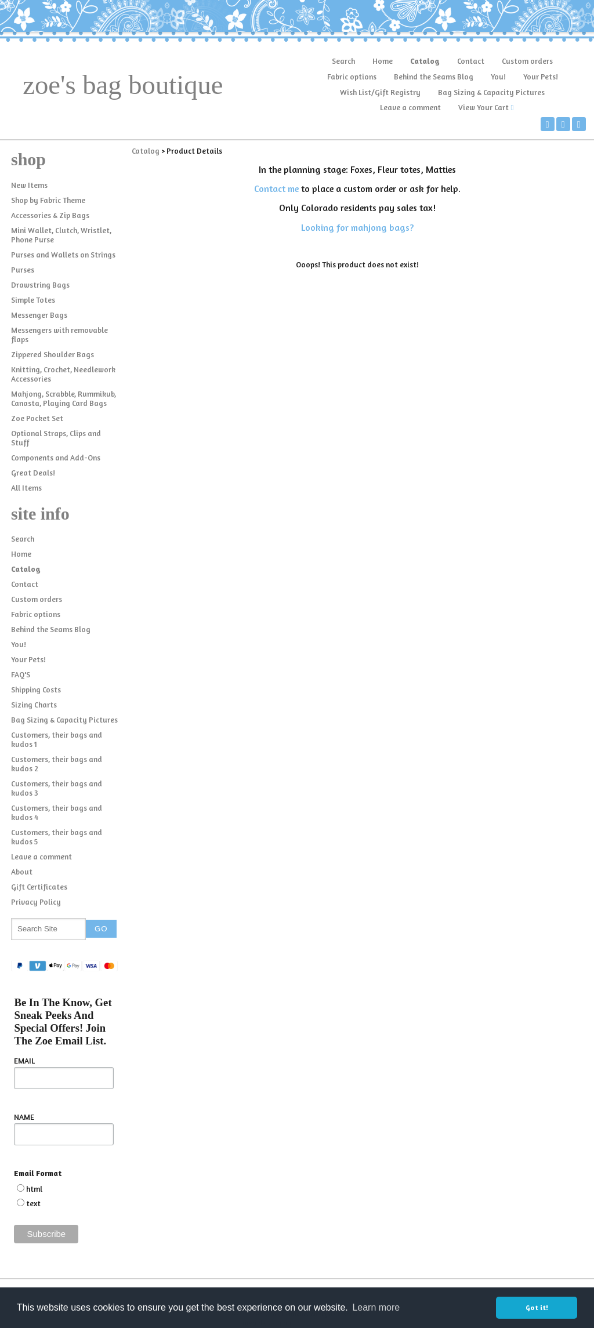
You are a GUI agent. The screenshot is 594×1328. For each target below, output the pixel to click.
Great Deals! (33, 472)
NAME (24, 1117)
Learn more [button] (376, 1307)
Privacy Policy (36, 901)
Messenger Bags (39, 315)
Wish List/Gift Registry (380, 92)
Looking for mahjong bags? (357, 227)
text (33, 1203)
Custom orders (527, 61)
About (21, 871)
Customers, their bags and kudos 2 (56, 763)
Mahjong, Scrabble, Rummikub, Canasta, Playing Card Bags (63, 398)
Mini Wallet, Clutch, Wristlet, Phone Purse (61, 235)
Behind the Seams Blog (433, 76)
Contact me (276, 188)
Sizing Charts (34, 704)
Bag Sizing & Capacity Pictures (491, 92)
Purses (22, 269)
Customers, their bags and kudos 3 (56, 788)
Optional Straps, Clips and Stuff (56, 438)
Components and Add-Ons (55, 457)
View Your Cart (483, 107)
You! (498, 76)
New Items (29, 185)
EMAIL (24, 1060)
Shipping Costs (36, 689)
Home (382, 61)
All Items (26, 487)
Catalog (425, 61)
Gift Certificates (39, 886)
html (34, 1188)
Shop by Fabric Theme (48, 200)
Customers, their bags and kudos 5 (56, 837)
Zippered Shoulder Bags (52, 354)
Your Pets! (540, 76)
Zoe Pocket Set (37, 418)
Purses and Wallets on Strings (63, 254)
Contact (470, 61)
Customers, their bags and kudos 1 (56, 739)
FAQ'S (20, 674)
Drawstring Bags (40, 284)
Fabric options (351, 76)
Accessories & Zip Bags (50, 215)
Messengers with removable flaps (59, 334)
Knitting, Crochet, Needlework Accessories (63, 374)
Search (343, 61)
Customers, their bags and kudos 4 (56, 812)
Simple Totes (33, 299)
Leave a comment (410, 107)
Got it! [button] (537, 1307)
